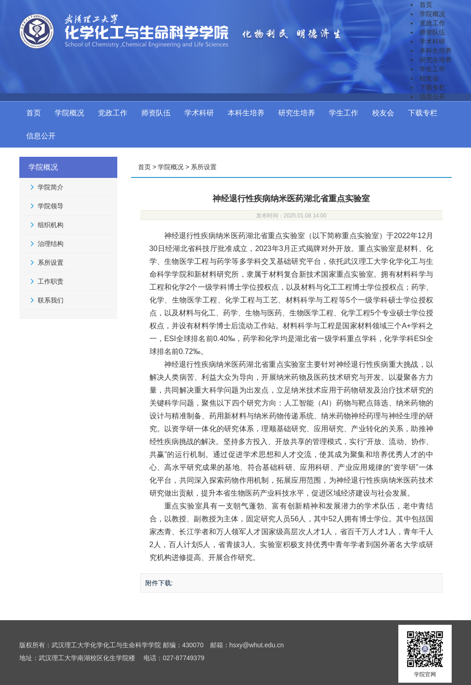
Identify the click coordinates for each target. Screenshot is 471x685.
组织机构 (50, 224)
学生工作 (432, 69)
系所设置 (50, 262)
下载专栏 (432, 87)
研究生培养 (435, 59)
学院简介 (50, 187)
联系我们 (50, 300)
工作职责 (50, 281)
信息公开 (432, 96)
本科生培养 (435, 50)
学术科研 (432, 41)
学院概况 (432, 13)
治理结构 (50, 243)
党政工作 (432, 23)
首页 (425, 4)
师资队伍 (432, 32)
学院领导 (50, 206)
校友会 (429, 78)
